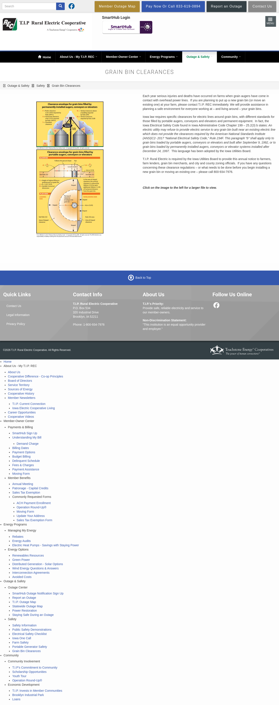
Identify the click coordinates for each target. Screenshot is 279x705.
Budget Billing (21, 456)
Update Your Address (31, 516)
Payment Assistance (25, 469)
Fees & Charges (23, 465)
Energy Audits (21, 541)
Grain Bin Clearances (26, 651)
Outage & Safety (199, 56)
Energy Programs (164, 56)
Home (46, 57)
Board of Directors (20, 380)
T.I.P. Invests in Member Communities (37, 690)
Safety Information (24, 625)
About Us (14, 372)
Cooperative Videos (21, 416)
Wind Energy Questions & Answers (35, 568)
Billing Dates (20, 448)
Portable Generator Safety (29, 646)
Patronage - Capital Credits (30, 488)
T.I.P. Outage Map (24, 602)
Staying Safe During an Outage (33, 615)
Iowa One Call (21, 638)
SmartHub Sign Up (24, 433)
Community (231, 56)
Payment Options (23, 452)
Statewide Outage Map (27, 606)
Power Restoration (24, 610)
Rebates (17, 536)
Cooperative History (21, 393)
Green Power (21, 559)
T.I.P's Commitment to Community (34, 667)
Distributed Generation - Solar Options (37, 564)
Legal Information (17, 315)
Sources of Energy (20, 389)
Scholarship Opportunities (29, 672)
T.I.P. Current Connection (28, 404)
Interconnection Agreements (30, 572)
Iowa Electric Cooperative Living (33, 408)
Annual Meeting (22, 484)
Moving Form (21, 473)
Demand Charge (28, 443)
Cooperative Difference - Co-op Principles (35, 376)
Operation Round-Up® (32, 507)
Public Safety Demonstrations (31, 629)
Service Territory (18, 385)
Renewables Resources (28, 555)
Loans (16, 699)
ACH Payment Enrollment (34, 503)
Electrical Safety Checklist (29, 634)
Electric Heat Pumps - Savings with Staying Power (45, 545)
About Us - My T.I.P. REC (78, 56)
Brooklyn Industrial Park (28, 695)
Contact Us (13, 306)
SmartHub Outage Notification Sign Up (37, 593)
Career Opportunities (22, 412)
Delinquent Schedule (26, 461)
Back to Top (143, 277)
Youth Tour (19, 676)
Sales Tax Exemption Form (34, 520)
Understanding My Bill (26, 437)
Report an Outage (24, 597)
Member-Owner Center (123, 56)
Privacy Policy (15, 324)
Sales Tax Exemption (26, 492)
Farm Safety (20, 642)
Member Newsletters (21, 398)
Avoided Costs (21, 577)
